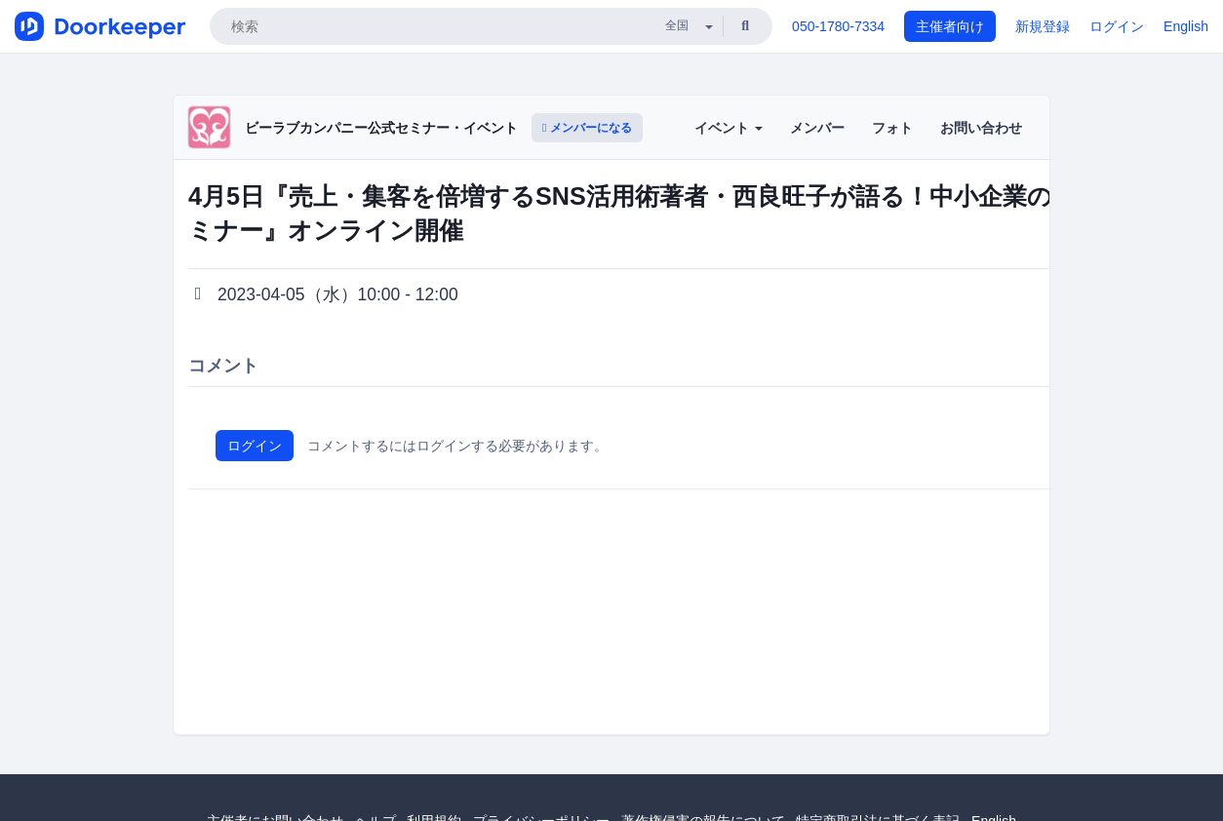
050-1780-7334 (838, 26)
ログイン (1116, 26)
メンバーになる (587, 128)
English (1186, 26)
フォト (892, 128)
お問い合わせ (981, 128)
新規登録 (1042, 26)
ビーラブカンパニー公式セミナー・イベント (381, 128)
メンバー (817, 128)
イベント (728, 128)
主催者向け (950, 26)
